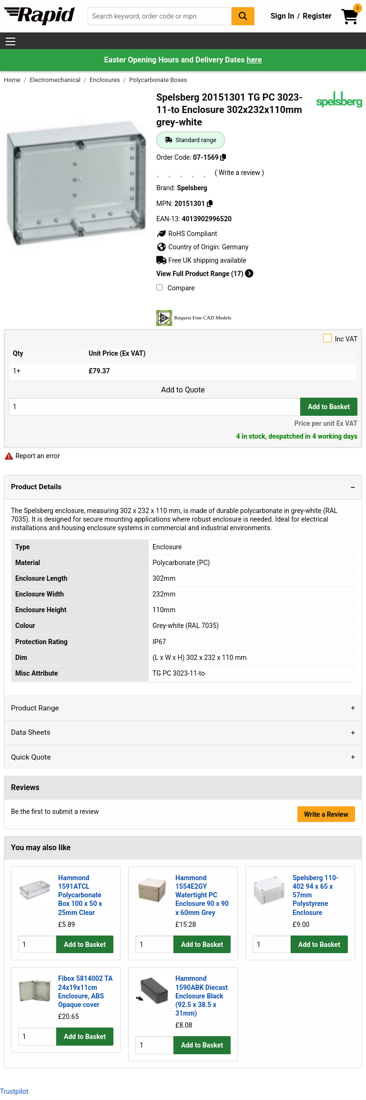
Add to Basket (329, 407)
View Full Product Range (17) (205, 274)
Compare (175, 288)
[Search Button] (243, 16)
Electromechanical (56, 79)
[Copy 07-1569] (223, 157)
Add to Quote (182, 390)
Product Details (36, 487)
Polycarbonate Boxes (158, 79)
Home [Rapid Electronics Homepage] (13, 79)
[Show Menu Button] (10, 41)
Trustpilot (14, 1091)
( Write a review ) (239, 172)
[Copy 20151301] (210, 203)
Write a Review (326, 814)
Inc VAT (183, 338)
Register (317, 16)
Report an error (32, 455)
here (254, 59)
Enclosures (106, 79)
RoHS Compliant (186, 233)
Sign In (283, 16)
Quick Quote (31, 757)
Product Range (35, 708)
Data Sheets (31, 732)
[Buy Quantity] (154, 406)
